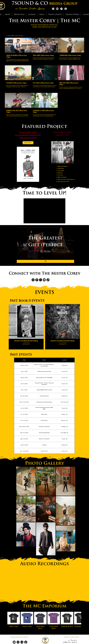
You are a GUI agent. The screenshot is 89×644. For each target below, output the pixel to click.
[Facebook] (66, 9)
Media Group (63, 4)
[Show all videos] (45, 261)
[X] (40, 279)
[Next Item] (78, 621)
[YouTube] (44, 279)
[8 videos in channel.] (44, 77)
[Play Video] (45, 251)
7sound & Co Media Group (71, 637)
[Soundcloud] (61, 9)
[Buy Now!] (28, 142)
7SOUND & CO (30, 3)
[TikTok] (47, 279)
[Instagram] (53, 9)
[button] (7, 14)
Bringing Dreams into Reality (19, 637)
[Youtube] (57, 9)
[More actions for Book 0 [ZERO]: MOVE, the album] (14, 35)
